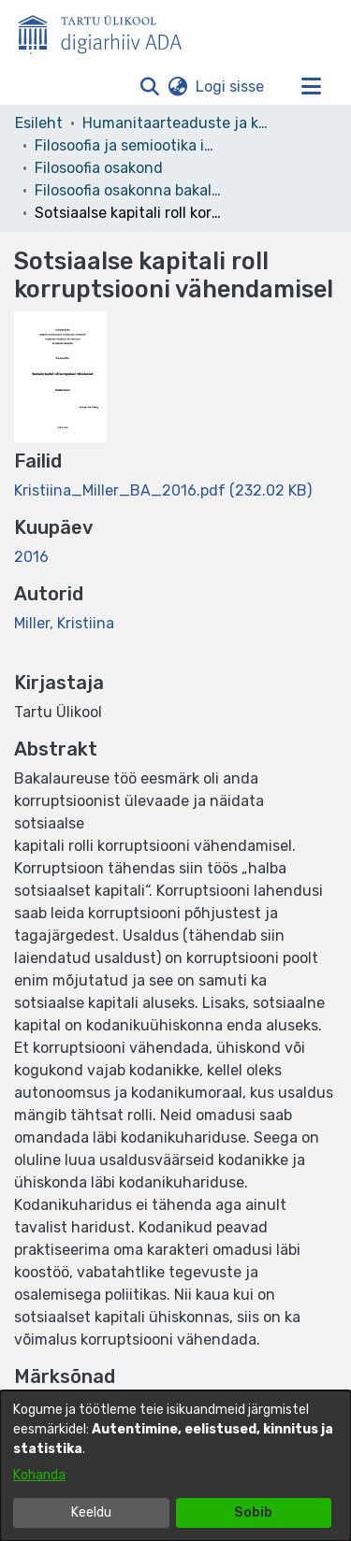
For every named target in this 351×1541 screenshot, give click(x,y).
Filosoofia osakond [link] (99, 168)
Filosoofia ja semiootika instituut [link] (128, 145)
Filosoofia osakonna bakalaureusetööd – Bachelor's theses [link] (128, 190)
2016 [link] (31, 557)
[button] (149, 87)
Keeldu (91, 1512)
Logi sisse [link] (231, 86)
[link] (163, 490)
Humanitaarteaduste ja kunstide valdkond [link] (176, 123)
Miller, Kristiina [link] (64, 623)
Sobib (253, 1512)
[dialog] (175, 1465)
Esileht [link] (39, 123)
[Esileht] (107, 30)
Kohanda (39, 1475)
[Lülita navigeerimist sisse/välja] (311, 87)
